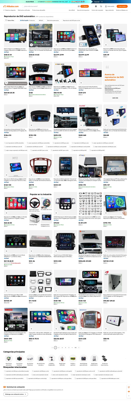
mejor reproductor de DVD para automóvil (102, 143)
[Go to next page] (78, 347)
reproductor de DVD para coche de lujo (37, 378)
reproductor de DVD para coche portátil (56, 146)
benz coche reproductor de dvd (40, 374)
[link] (129, 387)
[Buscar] (84, 6)
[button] (79, 6)
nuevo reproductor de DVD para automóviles (38, 143)
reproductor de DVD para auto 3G (13, 146)
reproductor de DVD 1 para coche (39, 150)
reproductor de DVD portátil (79, 150)
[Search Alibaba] (50, 6)
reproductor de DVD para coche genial (62, 371)
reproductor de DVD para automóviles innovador (16, 371)
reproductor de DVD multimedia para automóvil (110, 371)
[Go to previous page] (52, 347)
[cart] (101, 6)
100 (75, 347)
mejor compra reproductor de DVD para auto (104, 146)
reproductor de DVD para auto (61, 143)
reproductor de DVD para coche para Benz (61, 378)
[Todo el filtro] (10, 20)
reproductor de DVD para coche (40, 371)
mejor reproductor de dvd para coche (80, 374)
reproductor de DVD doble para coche (109, 378)
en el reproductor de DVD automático (14, 143)
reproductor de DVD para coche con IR (85, 371)
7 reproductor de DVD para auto (80, 143)
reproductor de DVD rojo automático (13, 378)
